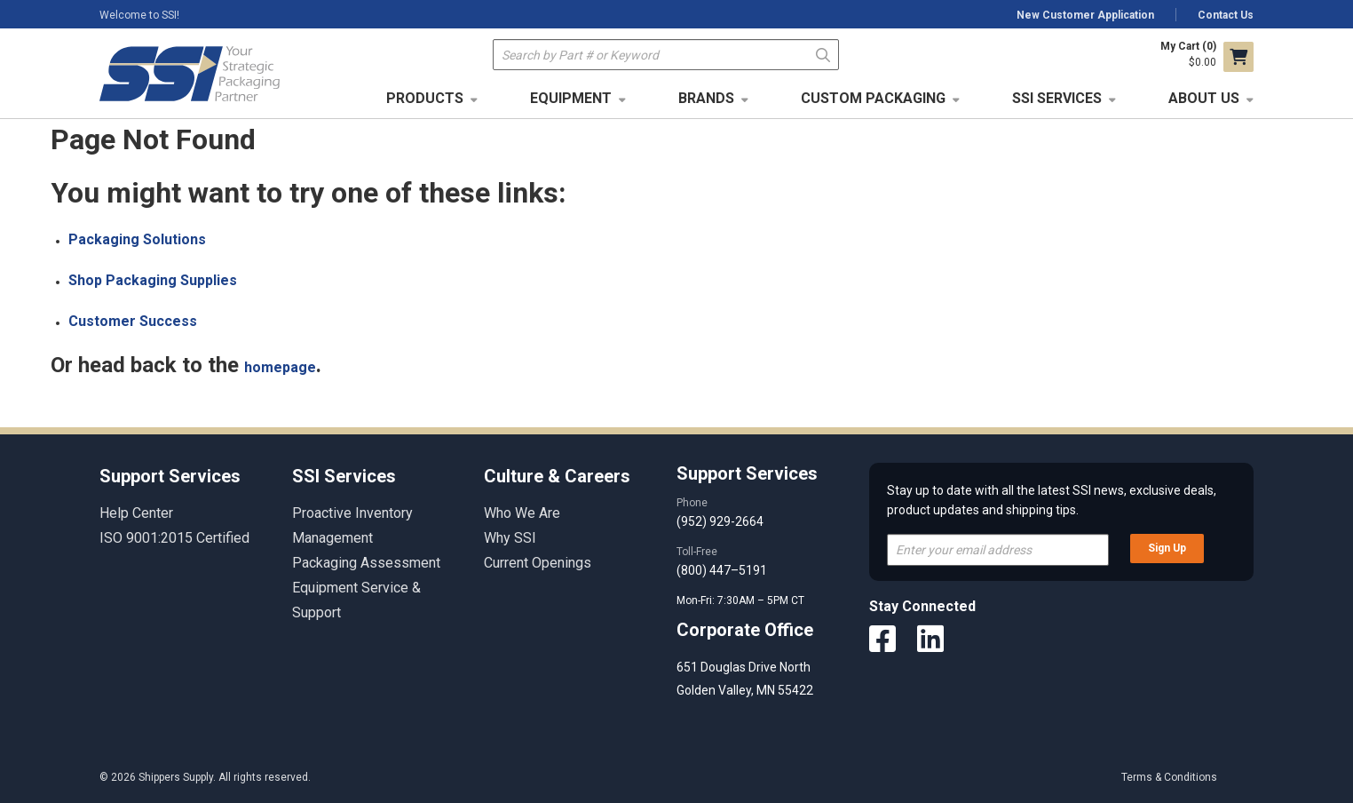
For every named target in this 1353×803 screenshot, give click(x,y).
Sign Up (1167, 548)
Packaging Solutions (137, 239)
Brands (706, 98)
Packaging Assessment (366, 562)
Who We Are (522, 513)
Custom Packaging (873, 98)
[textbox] (666, 54)
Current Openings (537, 562)
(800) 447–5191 (721, 570)
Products (424, 98)
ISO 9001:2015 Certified (174, 537)
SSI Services (1057, 98)
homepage (280, 367)
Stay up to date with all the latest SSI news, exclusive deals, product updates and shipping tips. (1051, 500)
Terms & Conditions (1169, 777)
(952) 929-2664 (720, 521)
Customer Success (132, 321)
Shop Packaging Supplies (152, 280)
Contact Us (1226, 15)
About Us (1203, 98)
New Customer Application (1085, 15)
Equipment (571, 98)
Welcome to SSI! (139, 15)
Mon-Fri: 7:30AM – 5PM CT (741, 600)
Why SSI (510, 537)
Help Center (136, 513)
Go (823, 53)
